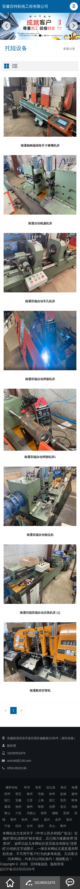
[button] (74, 6)
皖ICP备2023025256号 (17, 869)
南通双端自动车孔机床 (40, 301)
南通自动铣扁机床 (40, 223)
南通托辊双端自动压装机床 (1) (40, 612)
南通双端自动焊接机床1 (40, 457)
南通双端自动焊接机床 (40, 379)
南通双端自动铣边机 (40, 534)
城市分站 (11, 787)
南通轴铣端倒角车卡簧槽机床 (40, 145)
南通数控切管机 (40, 690)
